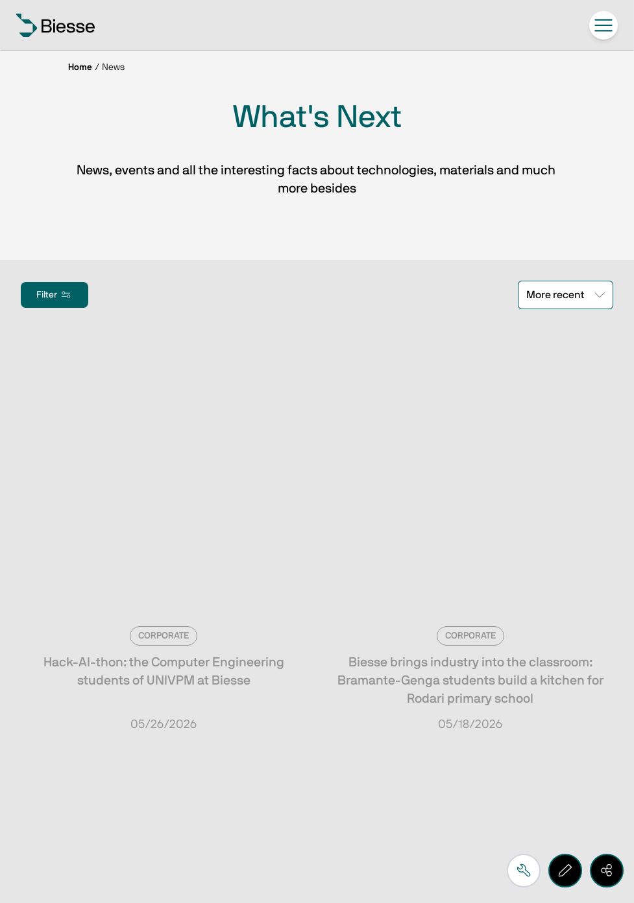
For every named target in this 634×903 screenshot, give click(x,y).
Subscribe (82, 589)
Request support (101, 731)
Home (80, 67)
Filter (54, 295)
